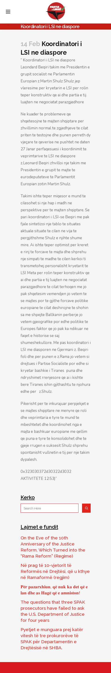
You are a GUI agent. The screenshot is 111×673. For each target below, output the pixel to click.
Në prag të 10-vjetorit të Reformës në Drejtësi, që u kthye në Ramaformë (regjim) (55, 571)
